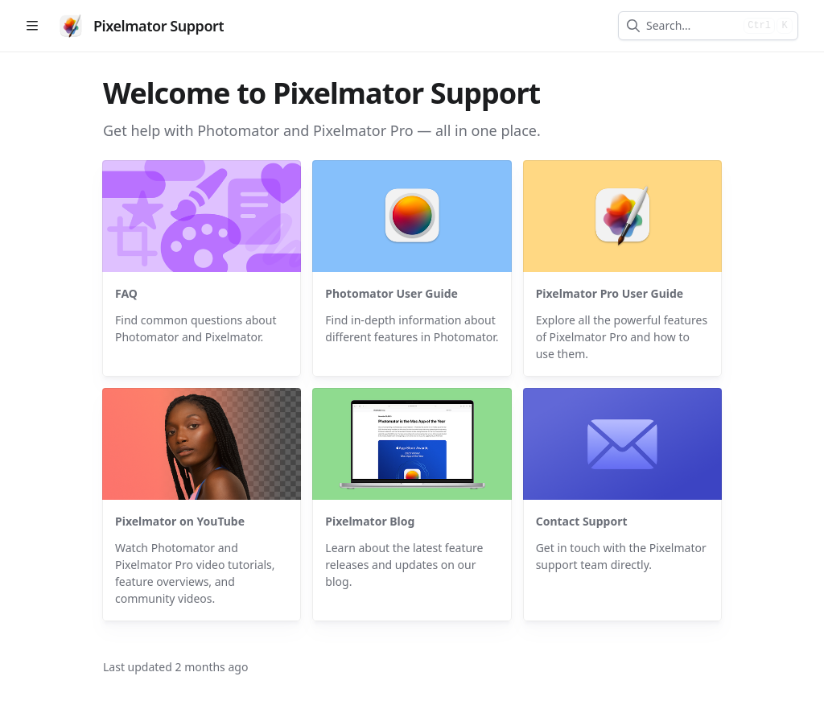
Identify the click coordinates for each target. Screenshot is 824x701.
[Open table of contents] (32, 25)
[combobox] (691, 25)
